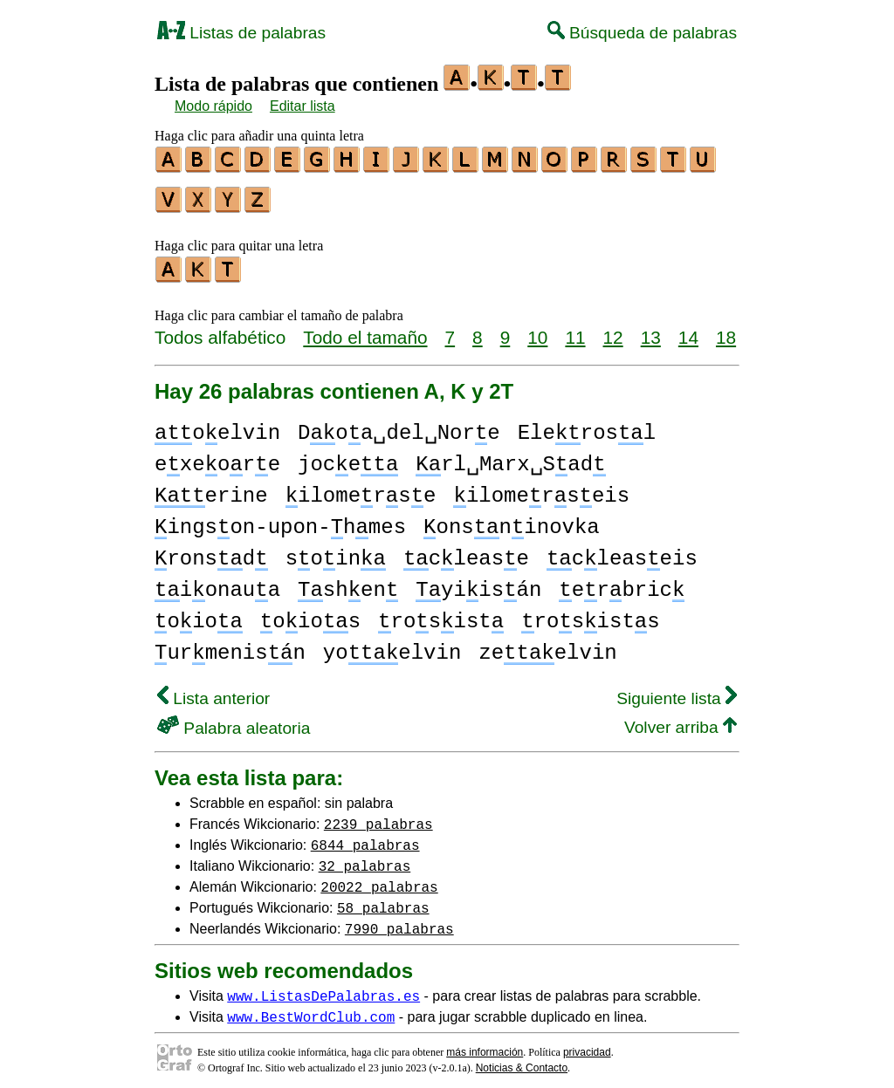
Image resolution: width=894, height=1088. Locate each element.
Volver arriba (680, 719)
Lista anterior (213, 690)
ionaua (217, 582)
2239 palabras (378, 815)
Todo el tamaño (365, 329)
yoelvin (392, 645)
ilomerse (361, 488)
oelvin (217, 425)
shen (348, 582)
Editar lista (302, 106)
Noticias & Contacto (521, 1060)
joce (348, 456)
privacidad (587, 1044)
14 (688, 329)
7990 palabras (399, 920)
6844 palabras (365, 836)
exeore (217, 456)
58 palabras (383, 899)
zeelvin (547, 645)
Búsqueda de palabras (642, 33)
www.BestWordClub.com (311, 1008)
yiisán (478, 582)
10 (537, 329)
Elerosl (587, 425)
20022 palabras (378, 878)
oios (310, 613)
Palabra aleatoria (233, 720)
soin (335, 551)
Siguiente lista (676, 690)
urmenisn (230, 645)
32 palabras (365, 857)
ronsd (211, 551)
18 (726, 329)
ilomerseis (541, 488)
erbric (621, 582)
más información (484, 1044)
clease (466, 551)
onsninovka (511, 519)
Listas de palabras (241, 33)
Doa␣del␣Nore (399, 425)
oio (199, 613)
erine (211, 488)
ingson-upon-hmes (280, 519)
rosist (441, 613)
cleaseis (622, 551)
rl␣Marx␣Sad (510, 456)
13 (651, 329)
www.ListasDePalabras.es (323, 987)
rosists (590, 613)
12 (613, 329)
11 (575, 329)
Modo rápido (213, 106)
